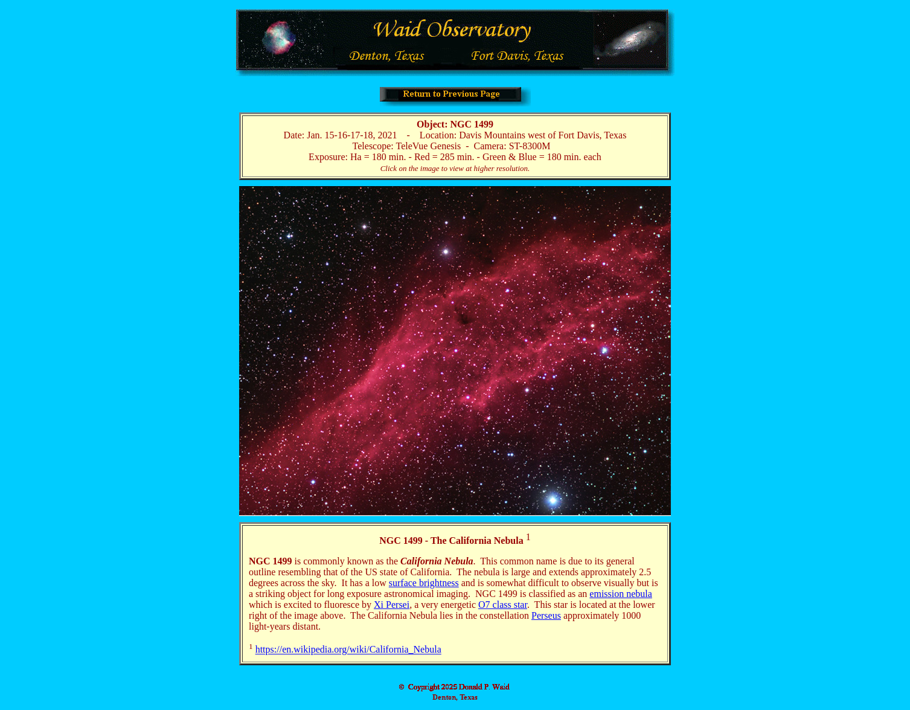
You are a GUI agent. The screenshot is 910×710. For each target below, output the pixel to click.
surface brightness (424, 583)
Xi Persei (391, 604)
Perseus (546, 615)
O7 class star (502, 604)
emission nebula (620, 594)
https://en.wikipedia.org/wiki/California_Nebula (348, 650)
